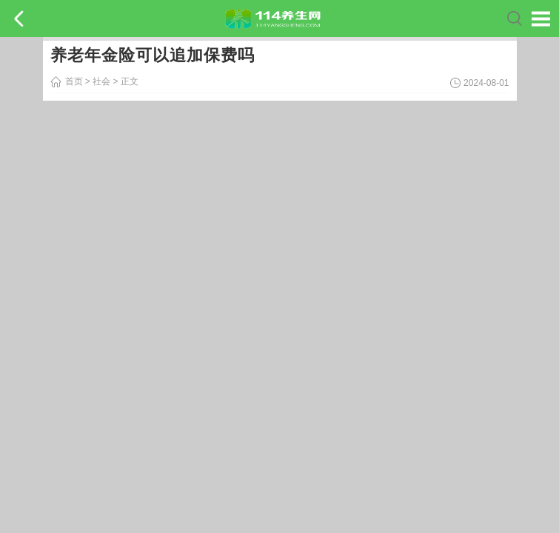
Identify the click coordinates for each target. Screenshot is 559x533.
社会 (101, 81)
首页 (74, 81)
